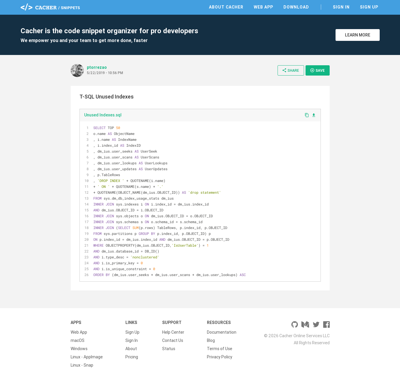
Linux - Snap (82, 365)
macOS (77, 340)
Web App (263, 7)
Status (168, 348)
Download (296, 7)
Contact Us (172, 340)
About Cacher (226, 7)
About (131, 348)
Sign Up (369, 7)
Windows (79, 348)
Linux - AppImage (87, 357)
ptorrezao (97, 67)
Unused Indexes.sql (103, 115)
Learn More (357, 35)
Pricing (131, 357)
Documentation (221, 332)
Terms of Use (219, 348)
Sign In (341, 7)
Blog (211, 340)
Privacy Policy (219, 357)
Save (317, 70)
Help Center (173, 332)
